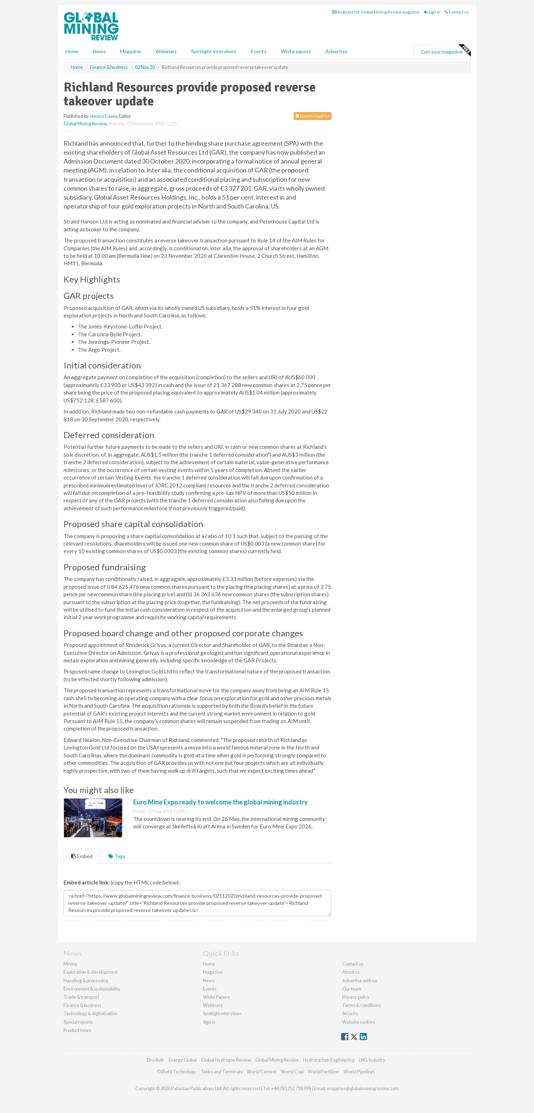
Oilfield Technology (176, 1071)
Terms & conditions (361, 1005)
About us (351, 972)
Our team (351, 989)
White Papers (216, 997)
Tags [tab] (116, 856)
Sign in (432, 12)
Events (258, 51)
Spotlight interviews (213, 51)
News (208, 980)
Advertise (336, 51)
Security (350, 1013)
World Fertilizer (323, 1071)
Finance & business (82, 1005)
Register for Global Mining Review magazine (376, 12)
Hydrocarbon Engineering (328, 1060)
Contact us (457, 12)
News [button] (99, 51)
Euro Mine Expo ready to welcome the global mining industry (220, 802)
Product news (77, 1030)
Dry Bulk (155, 1060)
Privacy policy (356, 997)
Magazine (130, 51)
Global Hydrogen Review (226, 1060)
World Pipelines (359, 1071)
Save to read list (312, 116)
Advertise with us (359, 980)
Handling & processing (86, 980)
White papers (296, 51)
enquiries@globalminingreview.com (363, 1088)
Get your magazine (445, 51)
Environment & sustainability (92, 989)
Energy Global (183, 1060)
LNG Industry (372, 1060)
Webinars (166, 51)
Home (72, 51)
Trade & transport (81, 997)
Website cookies (358, 1022)
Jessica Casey (103, 116)
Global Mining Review (85, 123)
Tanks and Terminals (222, 1071)
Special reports (78, 1022)
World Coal (292, 1071)
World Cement (261, 1071)
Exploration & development (91, 972)
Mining (70, 964)
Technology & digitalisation (91, 1013)
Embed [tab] (82, 856)
